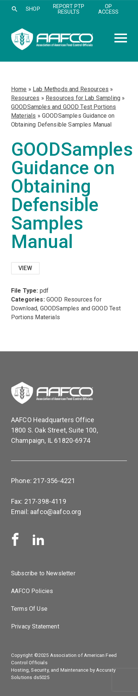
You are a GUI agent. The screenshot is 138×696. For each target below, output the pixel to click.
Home (19, 89)
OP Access (108, 9)
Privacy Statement (35, 626)
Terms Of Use (29, 608)
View (25, 268)
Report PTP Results (69, 9)
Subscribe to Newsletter (43, 573)
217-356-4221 (54, 481)
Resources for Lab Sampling (83, 97)
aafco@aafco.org (55, 512)
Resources (25, 97)
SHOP (33, 9)
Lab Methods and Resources (71, 89)
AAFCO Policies (32, 591)
